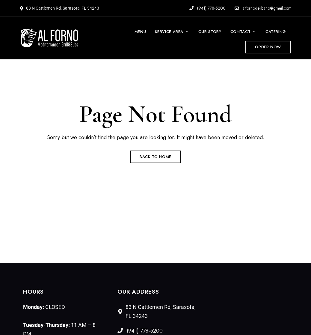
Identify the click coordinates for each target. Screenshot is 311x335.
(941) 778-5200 (207, 8)
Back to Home (155, 157)
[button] (268, 47)
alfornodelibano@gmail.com (263, 8)
